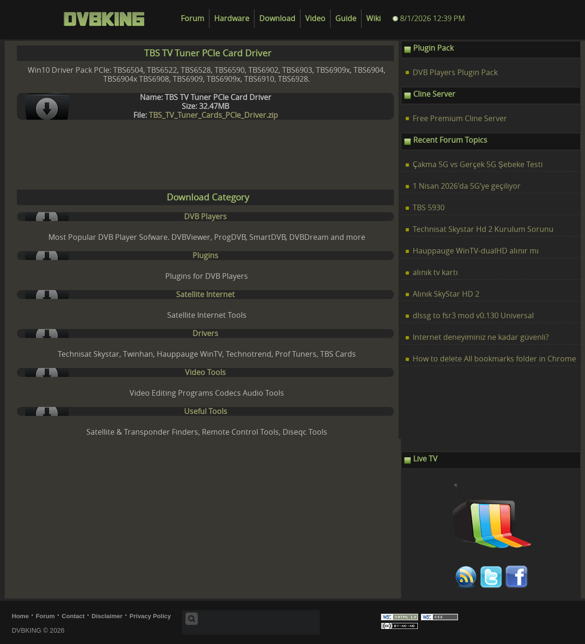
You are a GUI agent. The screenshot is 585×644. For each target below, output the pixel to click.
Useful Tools (205, 411)
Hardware (231, 18)
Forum (192, 18)
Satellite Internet (205, 294)
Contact (73, 616)
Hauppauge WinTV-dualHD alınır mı (476, 250)
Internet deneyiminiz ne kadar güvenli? (481, 337)
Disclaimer (107, 616)
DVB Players (205, 216)
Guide (345, 18)
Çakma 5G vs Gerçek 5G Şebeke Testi (478, 164)
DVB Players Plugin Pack (455, 72)
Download (277, 18)
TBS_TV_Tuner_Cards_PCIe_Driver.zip (213, 115)
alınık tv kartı (435, 272)
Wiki (373, 18)
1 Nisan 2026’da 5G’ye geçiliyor (467, 186)
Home (20, 616)
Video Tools (205, 372)
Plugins (205, 255)
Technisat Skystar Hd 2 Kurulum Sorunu (483, 229)
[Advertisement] (204, 157)
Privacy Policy (150, 616)
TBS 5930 (429, 207)
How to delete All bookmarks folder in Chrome (494, 358)
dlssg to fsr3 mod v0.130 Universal (473, 315)
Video (315, 18)
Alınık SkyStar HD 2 (446, 294)
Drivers (205, 333)
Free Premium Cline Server (460, 118)
